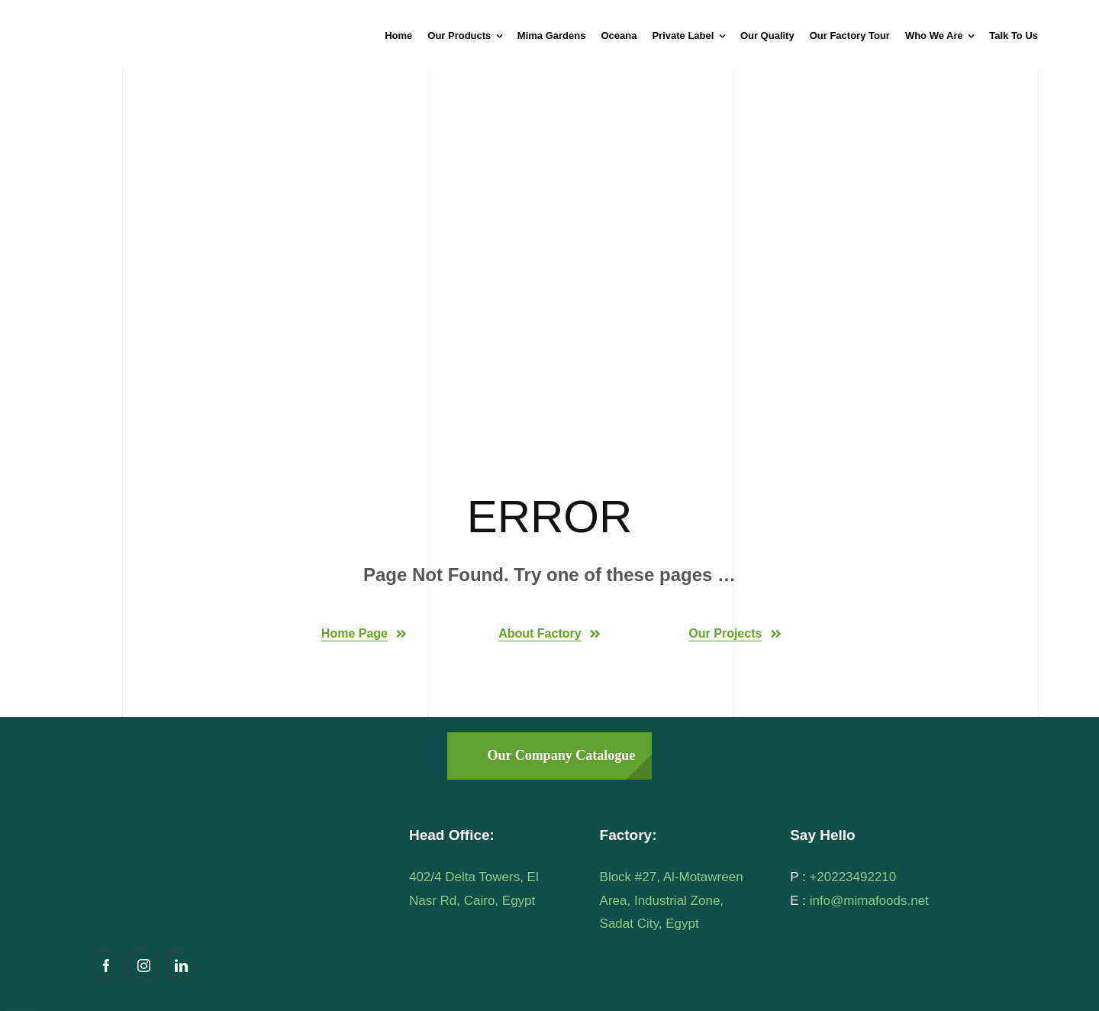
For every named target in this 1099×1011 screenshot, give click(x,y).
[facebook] (106, 965)
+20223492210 (852, 877)
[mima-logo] (149, 18)
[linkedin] (181, 965)
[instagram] (144, 965)
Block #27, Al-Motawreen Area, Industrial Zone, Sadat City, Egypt (671, 900)
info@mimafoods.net (869, 900)
